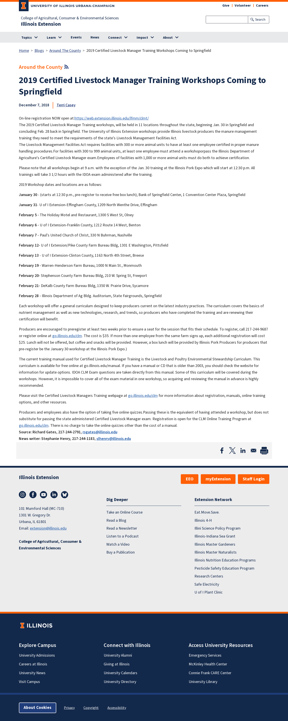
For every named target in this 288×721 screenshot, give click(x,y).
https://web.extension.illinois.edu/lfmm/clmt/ (111, 118)
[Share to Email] (253, 450)
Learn (51, 37)
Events (76, 37)
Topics (26, 37)
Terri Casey (66, 105)
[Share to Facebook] (221, 450)
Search (260, 19)
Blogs (39, 50)
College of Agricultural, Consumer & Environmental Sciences (70, 18)
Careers (262, 5)
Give (225, 5)
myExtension (218, 479)
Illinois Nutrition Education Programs (225, 560)
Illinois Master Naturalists (215, 552)
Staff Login (253, 479)
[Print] (264, 450)
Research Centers (208, 576)
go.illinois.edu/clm (67, 336)
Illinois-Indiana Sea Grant (214, 536)
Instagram (22, 494)
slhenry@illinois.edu (113, 438)
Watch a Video (118, 544)
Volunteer (243, 5)
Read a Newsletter (121, 528)
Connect (115, 37)
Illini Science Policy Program (217, 528)
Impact (142, 37)
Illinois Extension (41, 24)
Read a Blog (116, 520)
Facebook (33, 494)
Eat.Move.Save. (206, 512)
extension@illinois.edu (48, 528)
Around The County (65, 50)
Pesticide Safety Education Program (224, 568)
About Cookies (37, 708)
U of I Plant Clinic (208, 592)
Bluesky (64, 494)
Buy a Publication (120, 552)
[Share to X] (232, 450)
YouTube (43, 494)
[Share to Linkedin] (243, 450)
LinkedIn (54, 494)
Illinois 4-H (203, 520)
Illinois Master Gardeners (214, 544)
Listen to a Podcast (122, 536)
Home (24, 50)
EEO (190, 479)
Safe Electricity (206, 584)
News (95, 37)
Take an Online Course (124, 512)
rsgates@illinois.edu (100, 432)
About (168, 37)
